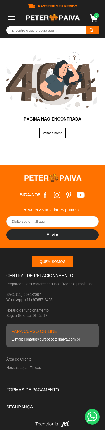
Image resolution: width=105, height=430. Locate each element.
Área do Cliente (19, 359)
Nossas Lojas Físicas (23, 368)
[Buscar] (92, 30)
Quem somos (52, 261)
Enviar (52, 235)
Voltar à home (52, 133)
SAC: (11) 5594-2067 (23, 294)
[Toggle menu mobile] (11, 18)
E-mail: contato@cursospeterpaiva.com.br (46, 339)
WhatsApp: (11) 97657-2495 (29, 300)
